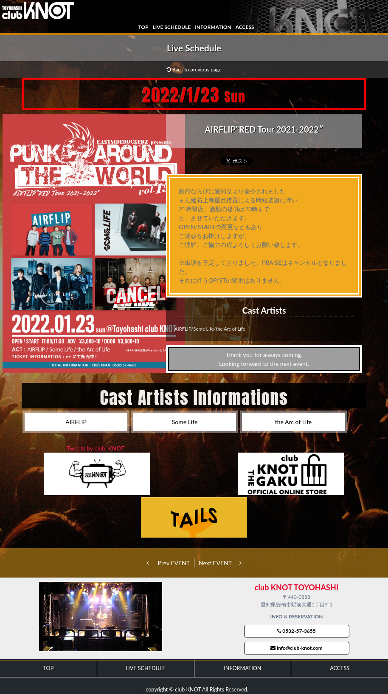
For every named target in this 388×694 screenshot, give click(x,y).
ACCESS (245, 27)
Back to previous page (194, 69)
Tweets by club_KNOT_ (97, 448)
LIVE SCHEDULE (171, 27)
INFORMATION (213, 27)
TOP (143, 27)
